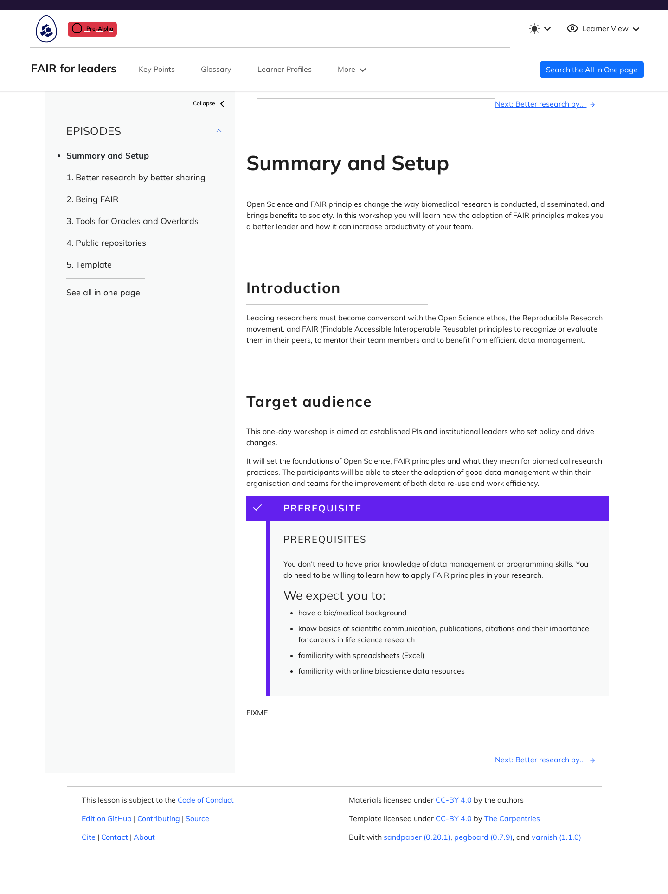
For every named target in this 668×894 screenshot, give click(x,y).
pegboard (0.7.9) (483, 837)
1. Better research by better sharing (136, 177)
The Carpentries (512, 818)
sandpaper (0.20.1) (417, 837)
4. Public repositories (106, 242)
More (353, 70)
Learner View (604, 29)
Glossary (216, 69)
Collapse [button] (210, 103)
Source (197, 818)
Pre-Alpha (92, 28)
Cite (89, 837)
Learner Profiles (284, 69)
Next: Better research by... (546, 104)
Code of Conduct (206, 800)
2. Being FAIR (92, 199)
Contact (114, 837)
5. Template (89, 264)
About (144, 837)
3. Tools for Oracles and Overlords (132, 221)
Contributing (158, 818)
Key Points (157, 69)
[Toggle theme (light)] (539, 28)
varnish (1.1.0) (556, 837)
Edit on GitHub (107, 818)
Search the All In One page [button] (592, 69)
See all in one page (103, 292)
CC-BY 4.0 (454, 800)
